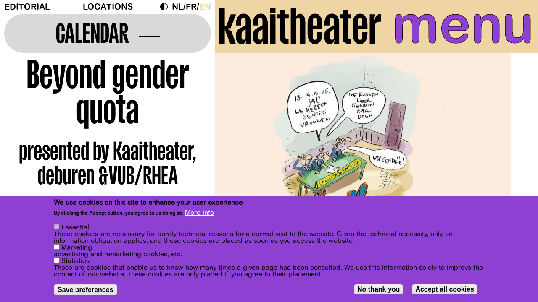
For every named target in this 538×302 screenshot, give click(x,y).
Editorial (27, 7)
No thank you (378, 289)
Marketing (76, 247)
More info (199, 213)
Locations (108, 7)
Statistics (75, 261)
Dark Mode (166, 6)
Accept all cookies (444, 289)
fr (191, 7)
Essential (75, 227)
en (205, 7)
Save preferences (85, 289)
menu (463, 25)
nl (177, 7)
